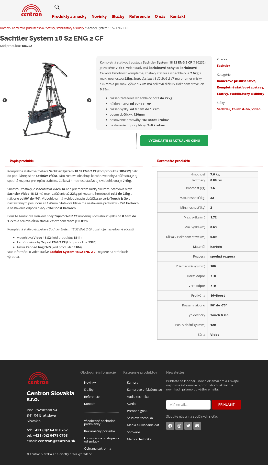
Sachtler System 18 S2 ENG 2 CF (73, 251)
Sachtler (223, 65)
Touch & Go (241, 109)
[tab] (22, 161)
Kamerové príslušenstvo (28, 28)
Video (255, 109)
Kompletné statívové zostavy (240, 87)
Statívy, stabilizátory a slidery (65, 28)
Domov (5, 28)
